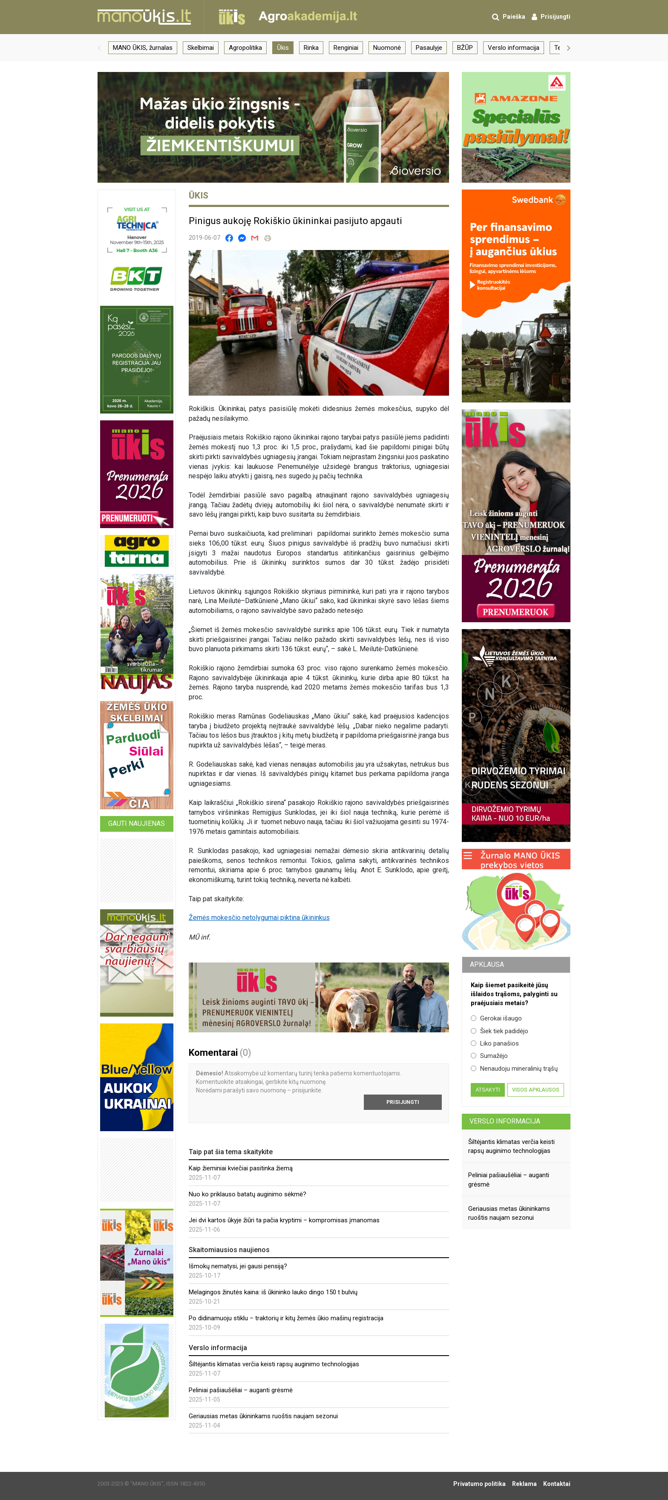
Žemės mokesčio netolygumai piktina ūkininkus (259, 918)
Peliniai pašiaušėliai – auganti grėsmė (241, 1390)
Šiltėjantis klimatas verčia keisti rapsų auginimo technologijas (274, 1364)
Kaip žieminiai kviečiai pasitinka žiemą (241, 1168)
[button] (99, 47)
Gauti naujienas (136, 823)
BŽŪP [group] (465, 48)
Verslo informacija (504, 1121)
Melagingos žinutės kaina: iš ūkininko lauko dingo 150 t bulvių (273, 1292)
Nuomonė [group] (387, 48)
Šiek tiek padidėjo (499, 1031)
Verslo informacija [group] (513, 48)
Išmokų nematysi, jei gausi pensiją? (238, 1266)
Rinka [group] (311, 48)
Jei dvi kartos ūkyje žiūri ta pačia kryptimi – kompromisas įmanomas (284, 1220)
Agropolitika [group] (245, 48)
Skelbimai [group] (200, 48)
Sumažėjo (489, 1056)
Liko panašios (495, 1043)
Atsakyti (487, 1090)
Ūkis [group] (283, 48)
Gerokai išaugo (496, 1018)
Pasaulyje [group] (429, 48)
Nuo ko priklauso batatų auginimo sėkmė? (247, 1194)
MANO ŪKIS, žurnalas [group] (143, 48)
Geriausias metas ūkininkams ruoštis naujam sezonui (263, 1416)
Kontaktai (556, 1483)
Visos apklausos (535, 1090)
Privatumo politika (479, 1483)
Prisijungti (402, 1102)
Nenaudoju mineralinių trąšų (514, 1068)
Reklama (524, 1483)
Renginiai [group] (346, 48)
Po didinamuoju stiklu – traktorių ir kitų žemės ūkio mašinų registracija (286, 1318)
